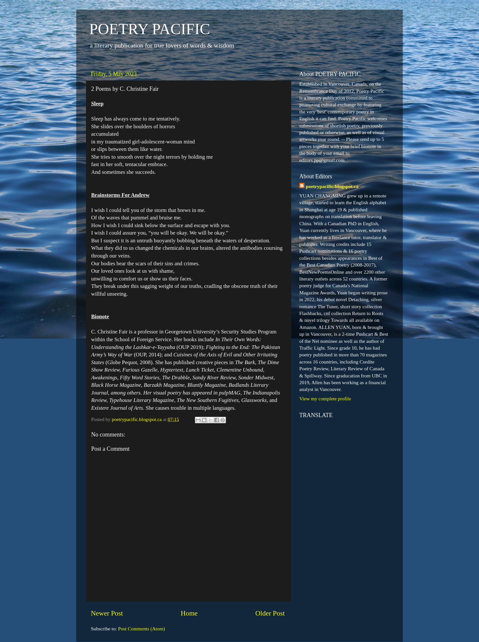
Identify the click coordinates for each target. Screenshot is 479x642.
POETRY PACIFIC (149, 28)
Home (189, 613)
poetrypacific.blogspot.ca (332, 186)
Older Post (270, 613)
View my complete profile (325, 398)
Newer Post (107, 613)
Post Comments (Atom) (141, 628)
